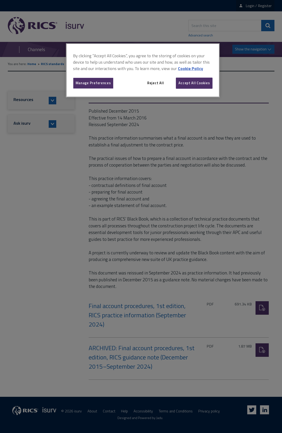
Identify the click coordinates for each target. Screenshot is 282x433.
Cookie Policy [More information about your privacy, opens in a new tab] (190, 68)
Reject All (155, 83)
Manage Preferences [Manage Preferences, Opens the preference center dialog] (93, 83)
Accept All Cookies (194, 83)
